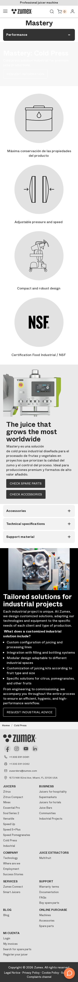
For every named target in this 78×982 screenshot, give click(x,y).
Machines (45, 915)
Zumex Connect (13, 887)
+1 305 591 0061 (19, 757)
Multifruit (45, 858)
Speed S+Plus (12, 830)
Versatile (8, 819)
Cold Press (10, 840)
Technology (10, 858)
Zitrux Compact (13, 797)
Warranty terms (49, 887)
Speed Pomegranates (16, 835)
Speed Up (9, 824)
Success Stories (13, 874)
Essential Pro (11, 808)
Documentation (49, 892)
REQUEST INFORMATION (25, 74)
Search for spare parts (17, 949)
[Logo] (21, 11)
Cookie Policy (50, 973)
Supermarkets (48, 797)
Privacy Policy (31, 973)
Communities (47, 813)
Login (6, 938)
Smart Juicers (11, 892)
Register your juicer (15, 954)
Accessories (46, 921)
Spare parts (46, 926)
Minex (6, 802)
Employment (11, 869)
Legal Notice (12, 973)
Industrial (9, 846)
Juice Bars (45, 808)
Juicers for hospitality (53, 792)
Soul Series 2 (11, 813)
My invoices (10, 944)
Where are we (11, 863)
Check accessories (26, 494)
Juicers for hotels (50, 802)
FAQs (42, 898)
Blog (6, 915)
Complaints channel (39, 977)
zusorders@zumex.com (23, 771)
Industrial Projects (50, 819)
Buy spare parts (49, 903)
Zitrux (7, 792)
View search (52, 11)
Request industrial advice (29, 712)
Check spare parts (26, 483)
